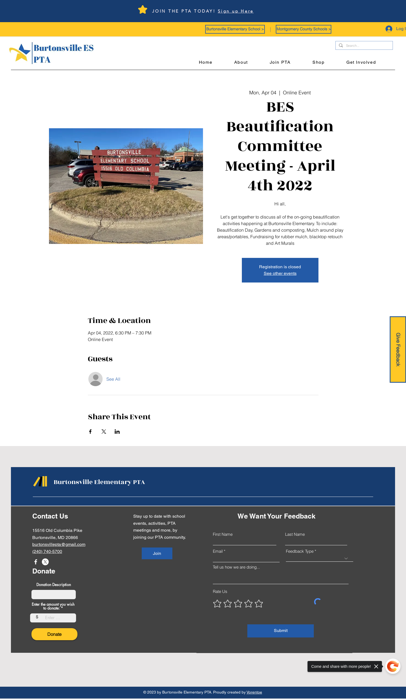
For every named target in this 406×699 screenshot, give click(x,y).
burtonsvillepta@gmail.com (58, 544)
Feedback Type (300, 551)
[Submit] (280, 630)
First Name (223, 534)
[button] (235, 29)
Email (218, 551)
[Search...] (363, 45)
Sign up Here (236, 11)
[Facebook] (35, 561)
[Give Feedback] (398, 349)
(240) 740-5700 (47, 551)
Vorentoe (254, 692)
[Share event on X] (103, 431)
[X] (45, 561)
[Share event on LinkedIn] (117, 431)
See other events (280, 273)
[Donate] (54, 634)
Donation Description (53, 585)
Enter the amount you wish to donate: (53, 606)
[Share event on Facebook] (90, 431)
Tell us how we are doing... (236, 567)
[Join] (157, 553)
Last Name (295, 534)
